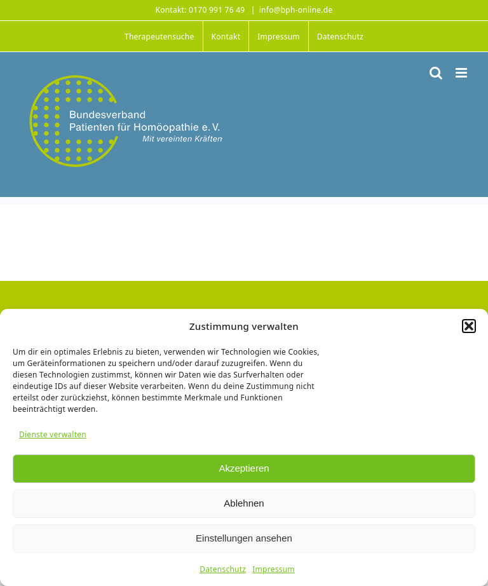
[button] (469, 326)
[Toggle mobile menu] (462, 72)
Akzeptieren (244, 468)
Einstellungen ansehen (244, 538)
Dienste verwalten (52, 434)
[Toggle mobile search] (436, 72)
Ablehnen (244, 503)
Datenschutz (223, 569)
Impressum (273, 569)
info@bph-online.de (296, 9)
